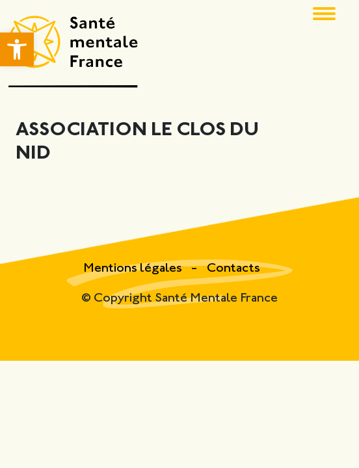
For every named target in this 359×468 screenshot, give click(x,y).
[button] (17, 49)
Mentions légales (134, 268)
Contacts (233, 268)
